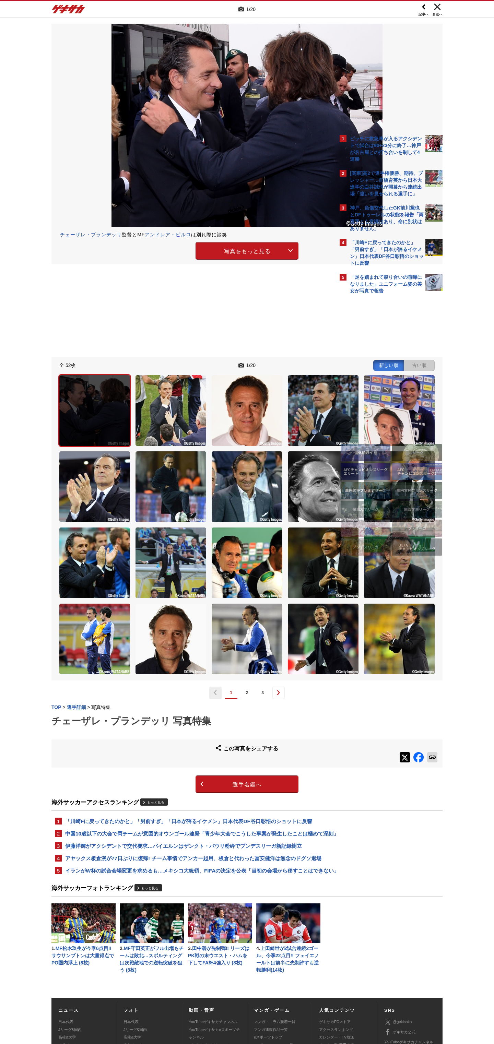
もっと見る (155, 702)
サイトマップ (234, 993)
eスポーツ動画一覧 (270, 974)
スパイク (65, 974)
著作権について (177, 993)
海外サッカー (69, 967)
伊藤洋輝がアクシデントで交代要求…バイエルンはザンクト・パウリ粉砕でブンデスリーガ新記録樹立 (183, 755)
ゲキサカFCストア (335, 943)
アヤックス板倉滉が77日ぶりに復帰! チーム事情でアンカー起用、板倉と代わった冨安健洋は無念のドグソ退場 (193, 768)
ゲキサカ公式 (399, 954)
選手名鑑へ (187, 684)
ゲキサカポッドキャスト (209, 967)
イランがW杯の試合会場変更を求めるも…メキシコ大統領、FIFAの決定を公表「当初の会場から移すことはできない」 (191, 785)
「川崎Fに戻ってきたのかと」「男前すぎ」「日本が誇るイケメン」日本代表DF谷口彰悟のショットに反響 (188, 721)
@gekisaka (398, 944)
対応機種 (147, 993)
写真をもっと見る (187, 250)
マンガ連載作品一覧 (271, 951)
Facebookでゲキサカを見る (378, 415)
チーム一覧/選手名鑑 (336, 967)
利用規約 (261, 993)
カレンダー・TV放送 (336, 959)
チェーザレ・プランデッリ (91, 234)
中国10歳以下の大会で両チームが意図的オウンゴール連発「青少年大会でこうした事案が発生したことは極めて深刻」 (191, 738)
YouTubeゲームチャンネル (407, 974)
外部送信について (339, 993)
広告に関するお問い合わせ (143, 1001)
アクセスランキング (336, 951)
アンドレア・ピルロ (168, 234)
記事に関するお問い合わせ (197, 1001)
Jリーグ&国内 (70, 951)
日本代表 (65, 943)
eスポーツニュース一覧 (274, 967)
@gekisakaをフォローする (377, 401)
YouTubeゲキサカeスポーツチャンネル (214, 955)
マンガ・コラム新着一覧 (274, 943)
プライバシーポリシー (296, 993)
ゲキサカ (68, 11)
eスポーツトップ (268, 959)
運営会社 (206, 993)
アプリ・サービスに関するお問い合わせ (262, 1001)
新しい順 (268, 364)
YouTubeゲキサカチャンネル (213, 943)
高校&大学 (67, 959)
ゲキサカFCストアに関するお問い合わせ (339, 1001)
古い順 (299, 364)
